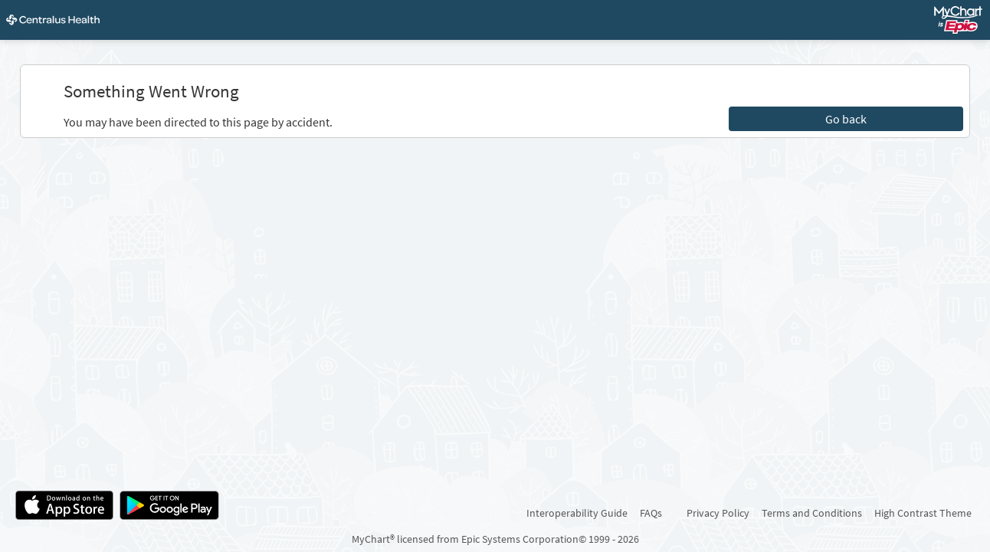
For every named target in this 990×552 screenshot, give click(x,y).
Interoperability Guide (577, 513)
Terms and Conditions (812, 513)
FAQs (651, 513)
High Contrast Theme (923, 513)
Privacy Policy (718, 513)
